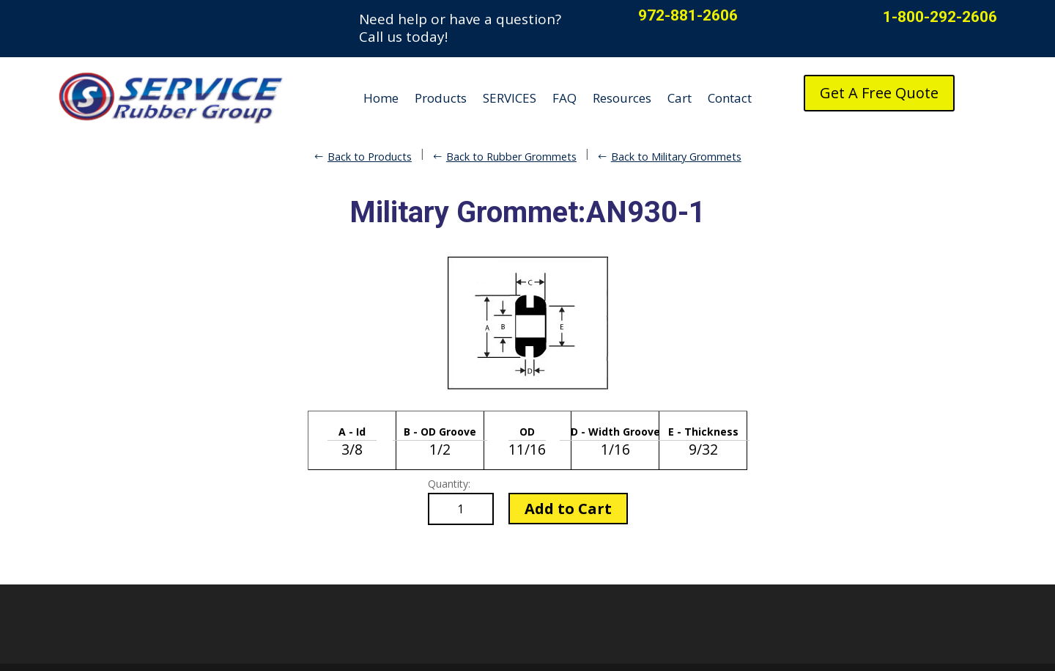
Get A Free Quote (879, 93)
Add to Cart (568, 508)
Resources (622, 97)
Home (381, 97)
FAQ (564, 97)
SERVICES (509, 97)
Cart (679, 97)
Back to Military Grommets (676, 157)
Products (441, 97)
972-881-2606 (688, 15)
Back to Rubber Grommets (511, 157)
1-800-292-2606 (940, 17)
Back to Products (369, 157)
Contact (730, 97)
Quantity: (449, 484)
